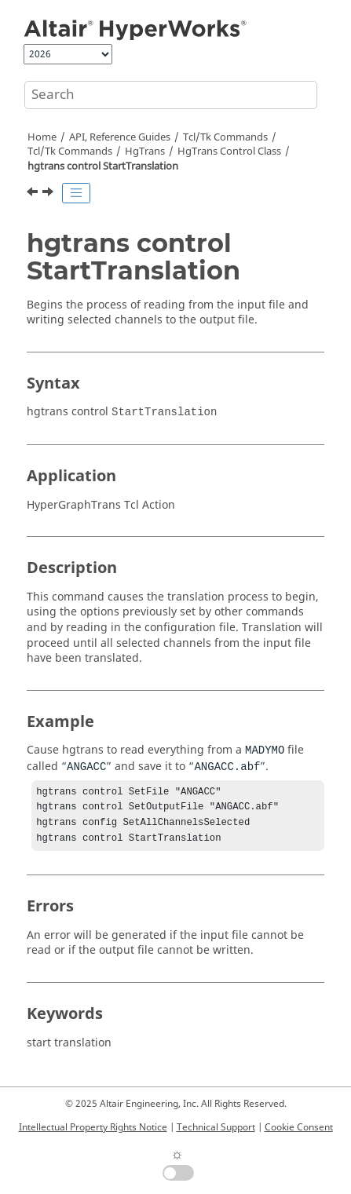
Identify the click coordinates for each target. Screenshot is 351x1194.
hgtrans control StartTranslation (102, 166)
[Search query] (170, 95)
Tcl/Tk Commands (225, 137)
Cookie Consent (299, 1127)
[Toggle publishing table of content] (76, 193)
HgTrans (145, 151)
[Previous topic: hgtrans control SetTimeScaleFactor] (33, 193)
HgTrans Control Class (229, 151)
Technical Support (216, 1127)
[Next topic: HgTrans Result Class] (49, 193)
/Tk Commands (69, 151)
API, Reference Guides (119, 137)
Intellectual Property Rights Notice (93, 1127)
